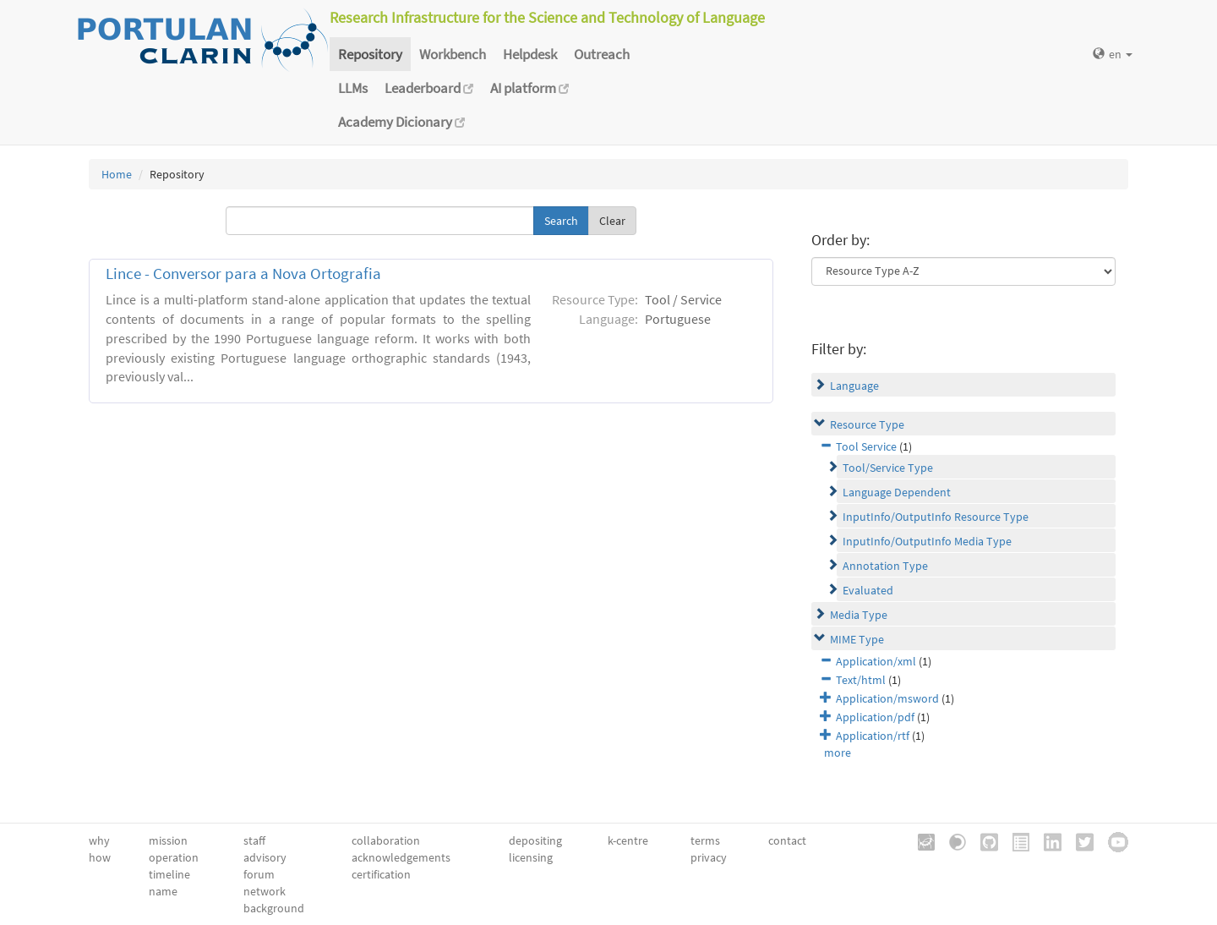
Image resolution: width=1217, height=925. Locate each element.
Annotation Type (885, 565)
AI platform (529, 88)
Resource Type (867, 424)
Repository (370, 54)
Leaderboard (429, 88)
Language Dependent (897, 492)
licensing (531, 857)
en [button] (1112, 54)
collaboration (386, 840)
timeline (169, 874)
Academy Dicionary (401, 121)
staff (254, 840)
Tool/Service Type (888, 467)
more (837, 752)
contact (787, 840)
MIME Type (857, 639)
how (100, 857)
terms (705, 840)
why (99, 840)
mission (168, 840)
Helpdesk (530, 54)
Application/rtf (872, 735)
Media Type (858, 614)
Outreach (602, 54)
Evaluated (868, 590)
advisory (265, 857)
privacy (708, 857)
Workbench (452, 54)
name (163, 891)
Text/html (861, 679)
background (273, 908)
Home (116, 174)
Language (854, 385)
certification (381, 874)
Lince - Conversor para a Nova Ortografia (243, 273)
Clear (612, 220)
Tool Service (866, 446)
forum (259, 874)
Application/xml (876, 661)
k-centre (628, 840)
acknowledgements (401, 857)
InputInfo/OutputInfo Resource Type (936, 516)
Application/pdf (875, 717)
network (264, 891)
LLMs (353, 88)
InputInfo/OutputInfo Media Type (927, 541)
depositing (535, 840)
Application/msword (887, 698)
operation (174, 857)
